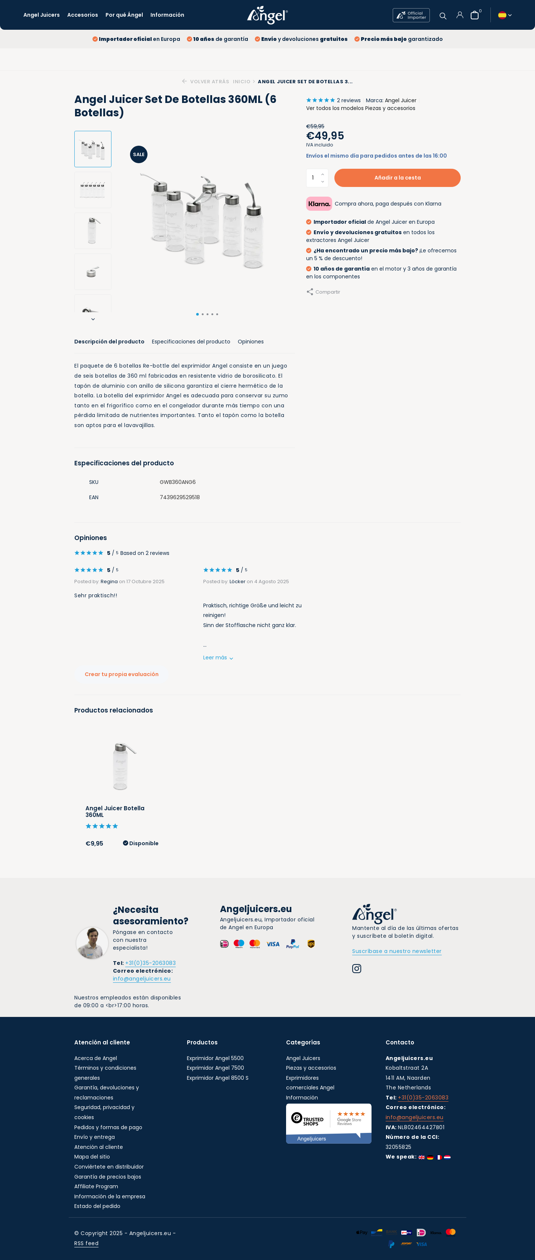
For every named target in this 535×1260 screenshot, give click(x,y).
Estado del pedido (97, 1206)
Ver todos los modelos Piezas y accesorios (360, 108)
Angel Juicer (400, 100)
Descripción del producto (109, 341)
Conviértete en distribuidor (109, 1166)
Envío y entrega (94, 1137)
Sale (139, 154)
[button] (197, 314)
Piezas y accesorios (311, 1068)
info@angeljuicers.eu (142, 978)
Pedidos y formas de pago (108, 1127)
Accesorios (82, 15)
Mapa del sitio (92, 1156)
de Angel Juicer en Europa (370, 222)
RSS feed (86, 1243)
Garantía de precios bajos (107, 1176)
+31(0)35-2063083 (150, 963)
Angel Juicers (41, 15)
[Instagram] (356, 970)
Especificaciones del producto (191, 341)
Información (167, 15)
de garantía (217, 39)
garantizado (398, 39)
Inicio (244, 81)
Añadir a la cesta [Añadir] (397, 177)
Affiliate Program (96, 1186)
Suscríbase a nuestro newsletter (397, 951)
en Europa (136, 39)
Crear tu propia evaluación (122, 674)
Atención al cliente (98, 1147)
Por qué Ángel (124, 15)
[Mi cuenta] (459, 15)
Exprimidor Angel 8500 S (218, 1078)
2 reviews (333, 100)
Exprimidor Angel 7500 (215, 1068)
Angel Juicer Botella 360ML (115, 811)
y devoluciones (301, 39)
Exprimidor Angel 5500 (215, 1058)
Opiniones (251, 341)
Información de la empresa (109, 1196)
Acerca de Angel (95, 1058)
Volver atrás (205, 81)
